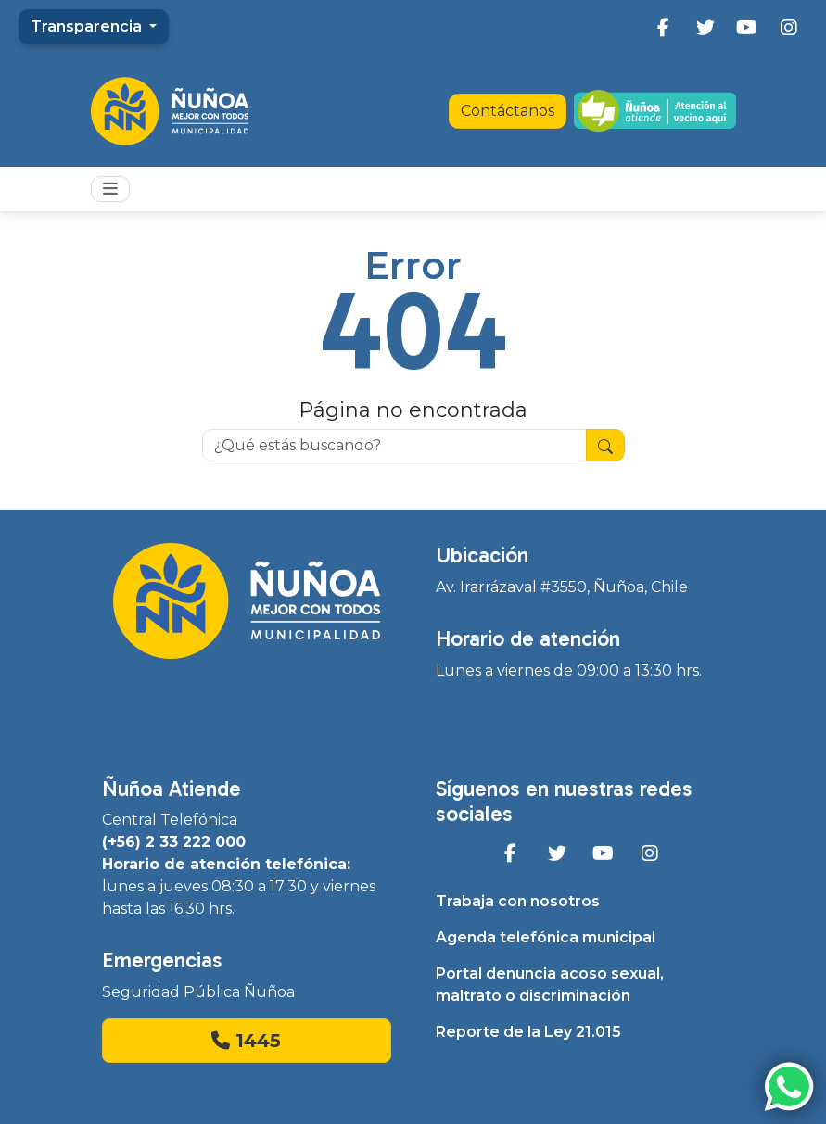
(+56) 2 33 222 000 (174, 842)
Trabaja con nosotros (518, 901)
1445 (246, 1040)
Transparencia (88, 26)
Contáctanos (507, 111)
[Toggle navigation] (110, 189)
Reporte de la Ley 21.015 (528, 1032)
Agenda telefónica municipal (545, 937)
